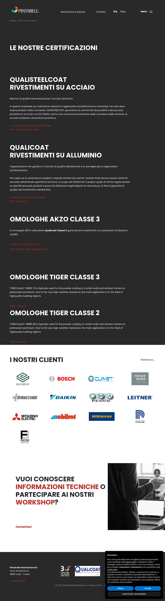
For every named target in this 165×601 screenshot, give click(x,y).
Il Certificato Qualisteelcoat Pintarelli (30, 125)
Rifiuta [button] (120, 588)
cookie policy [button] (112, 569)
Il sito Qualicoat (18, 201)
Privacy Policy (95, 585)
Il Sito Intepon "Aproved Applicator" (29, 249)
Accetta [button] (148, 588)
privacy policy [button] (131, 562)
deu (123, 11)
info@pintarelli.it (18, 580)
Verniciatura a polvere (72, 11)
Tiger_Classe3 (18, 305)
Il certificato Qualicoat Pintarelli (27, 197)
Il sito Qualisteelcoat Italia (24, 129)
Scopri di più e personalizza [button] (134, 594)
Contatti (100, 11)
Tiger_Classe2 (18, 341)
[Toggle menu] (147, 11)
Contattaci (24, 527)
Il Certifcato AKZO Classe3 (24, 244)
